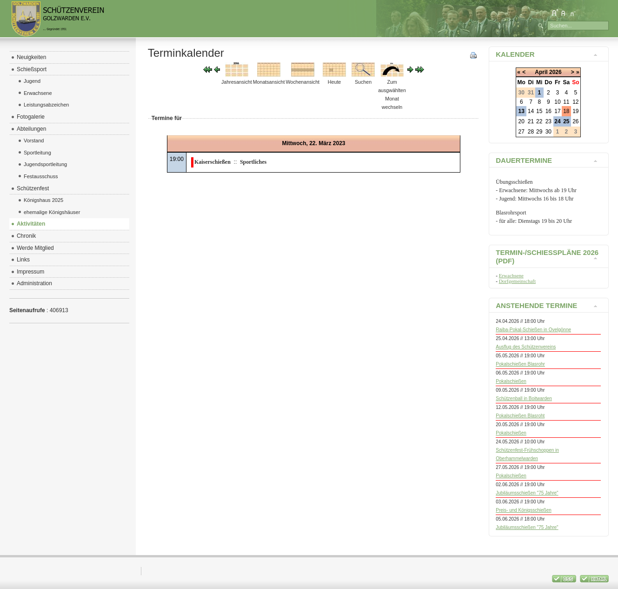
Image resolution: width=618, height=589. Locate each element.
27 (521, 131)
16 (548, 111)
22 (539, 121)
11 (566, 102)
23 (548, 121)
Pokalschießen (511, 381)
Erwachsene (511, 275)
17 (557, 111)
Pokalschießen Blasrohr (520, 364)
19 (575, 111)
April (541, 72)
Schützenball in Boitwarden (524, 398)
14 (531, 111)
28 (531, 131)
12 (575, 102)
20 (521, 121)
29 (539, 131)
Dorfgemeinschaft (517, 281)
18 (566, 111)
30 (548, 131)
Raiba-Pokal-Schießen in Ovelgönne (533, 329)
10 (557, 102)
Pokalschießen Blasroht (520, 415)
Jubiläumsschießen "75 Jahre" (527, 492)
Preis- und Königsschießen (524, 510)
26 (575, 121)
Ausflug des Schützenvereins (526, 346)
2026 (555, 72)
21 (531, 121)
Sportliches (253, 162)
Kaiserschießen (212, 162)
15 (539, 111)
